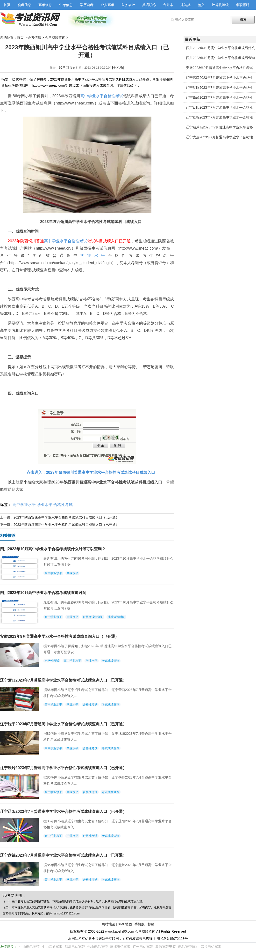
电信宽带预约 (188, 947)
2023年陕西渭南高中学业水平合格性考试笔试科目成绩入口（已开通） (66, 525)
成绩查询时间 (116, 617)
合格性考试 (113, 96)
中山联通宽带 (52, 947)
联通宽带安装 (166, 947)
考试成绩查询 (110, 660)
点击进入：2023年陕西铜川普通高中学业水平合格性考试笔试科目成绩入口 (91, 472)
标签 (151, 924)
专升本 (168, 5)
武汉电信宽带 (211, 947)
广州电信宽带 (143, 947)
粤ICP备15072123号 (172, 939)
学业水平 (94, 255)
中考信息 (66, 5)
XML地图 (125, 924)
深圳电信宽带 (75, 947)
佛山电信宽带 (97, 947)
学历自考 (86, 5)
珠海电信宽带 (120, 947)
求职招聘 (242, 5)
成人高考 (107, 5)
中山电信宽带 (29, 947)
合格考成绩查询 (93, 617)
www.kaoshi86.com (119, 931)
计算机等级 (220, 5)
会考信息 (24, 5)
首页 (7, 5)
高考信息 (45, 5)
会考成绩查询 (55, 37)
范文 (201, 5)
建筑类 (185, 5)
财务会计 (128, 5)
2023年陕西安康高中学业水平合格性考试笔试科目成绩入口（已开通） (66, 517)
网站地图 (108, 924)
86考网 (63, 67)
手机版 (140, 924)
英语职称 (149, 5)
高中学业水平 (92, 96)
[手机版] (118, 67)
